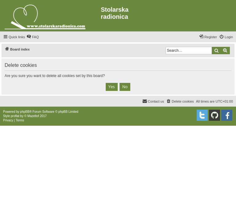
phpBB (25, 111)
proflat (15, 116)
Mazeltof (33, 116)
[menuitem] (32, 37)
